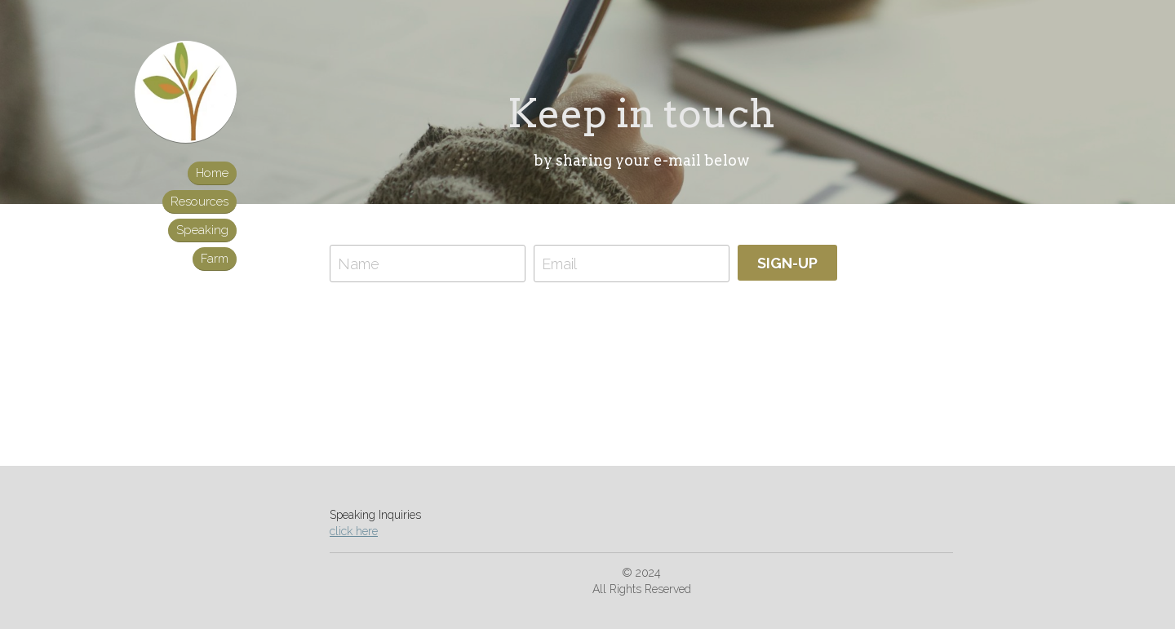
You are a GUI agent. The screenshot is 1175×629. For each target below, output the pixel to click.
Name (358, 263)
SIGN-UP (787, 263)
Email (559, 263)
